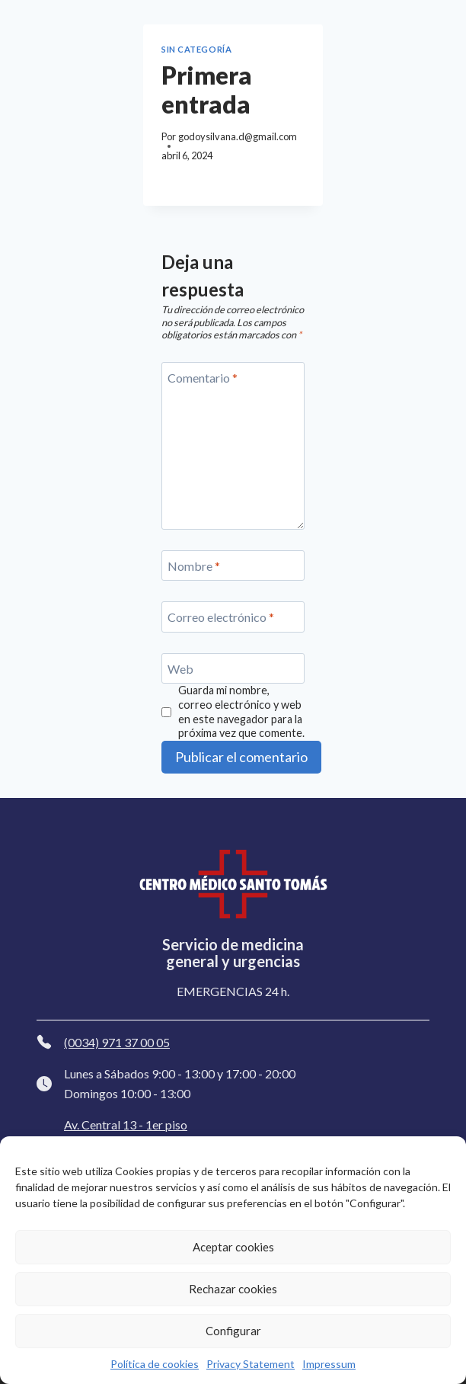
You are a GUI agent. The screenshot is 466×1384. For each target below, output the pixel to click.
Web (180, 668)
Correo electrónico (221, 617)
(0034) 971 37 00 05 (117, 1042)
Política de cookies (154, 1363)
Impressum (329, 1363)
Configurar (233, 1331)
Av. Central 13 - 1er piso (125, 1124)
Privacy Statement (250, 1363)
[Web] (233, 668)
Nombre (194, 565)
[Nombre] (233, 565)
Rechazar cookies (233, 1289)
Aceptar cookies (233, 1247)
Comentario (203, 377)
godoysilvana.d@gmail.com (237, 136)
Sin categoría (196, 49)
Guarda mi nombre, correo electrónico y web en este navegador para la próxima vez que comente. (241, 711)
